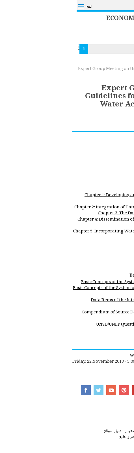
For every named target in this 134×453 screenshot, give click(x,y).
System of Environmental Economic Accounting (61, 13)
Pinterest (47, 390)
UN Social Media (111, 390)
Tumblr (85, 390)
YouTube (35, 390)
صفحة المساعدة (103, 431)
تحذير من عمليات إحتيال (67, 431)
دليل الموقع (36, 431)
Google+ (60, 390)
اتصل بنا (126, 431)
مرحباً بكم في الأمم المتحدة (106, 4)
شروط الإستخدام (88, 437)
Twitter (22, 390)
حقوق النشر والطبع (56, 437)
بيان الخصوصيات (118, 437)
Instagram (98, 390)
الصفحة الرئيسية (121, 62)
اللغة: (12, 7)
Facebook (9, 390)
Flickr (73, 390)
